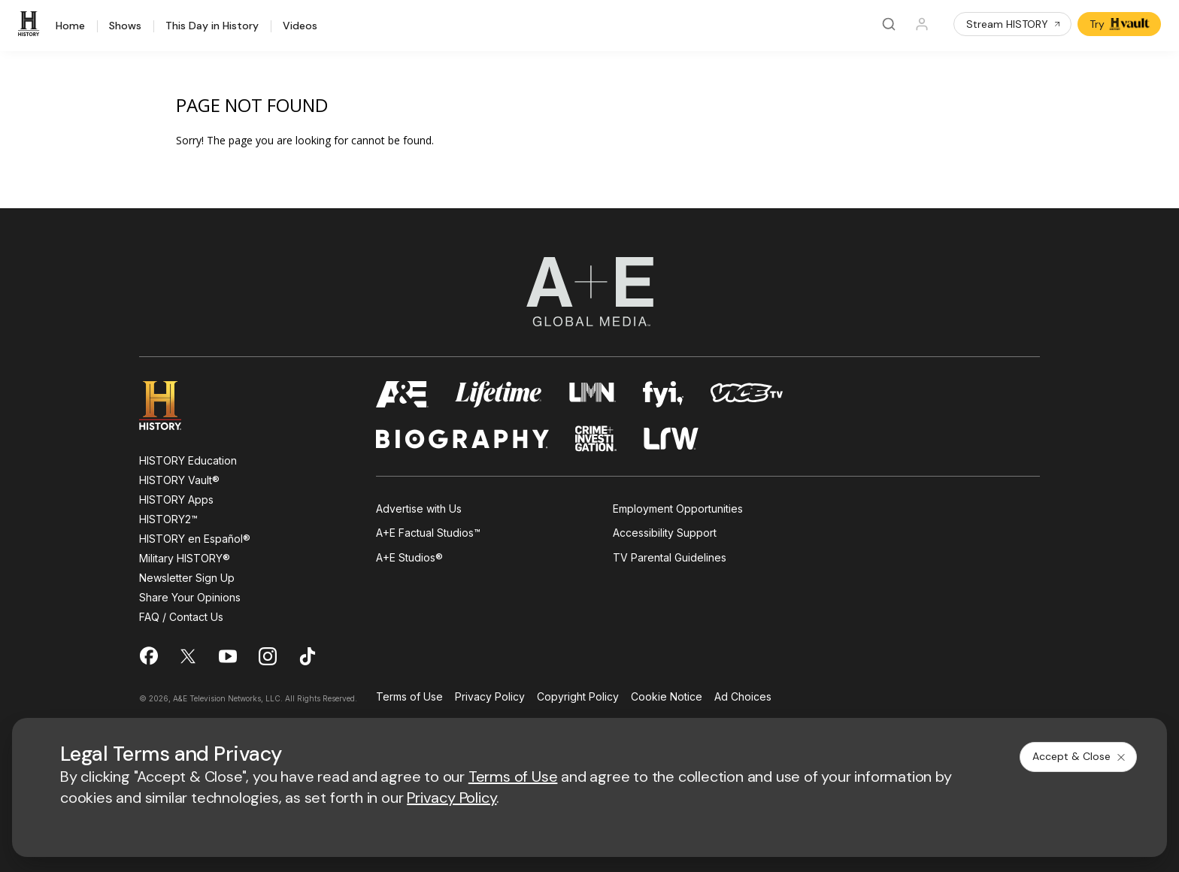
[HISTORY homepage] (171, 405)
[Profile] (921, 24)
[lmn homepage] (592, 394)
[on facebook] (148, 655)
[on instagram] (268, 656)
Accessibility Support (665, 532)
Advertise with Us (419, 508)
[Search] (888, 24)
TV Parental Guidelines (669, 557)
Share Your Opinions (190, 597)
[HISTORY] (31, 24)
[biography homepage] (462, 438)
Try (1121, 24)
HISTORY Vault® (179, 480)
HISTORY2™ (168, 519)
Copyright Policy (578, 697)
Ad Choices (742, 697)
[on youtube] (228, 656)
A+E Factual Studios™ (428, 532)
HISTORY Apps (176, 499)
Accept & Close (1079, 756)
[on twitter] (188, 656)
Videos (300, 26)
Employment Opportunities (678, 508)
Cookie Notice (666, 697)
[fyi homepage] (663, 394)
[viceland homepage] (747, 394)
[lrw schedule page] (671, 438)
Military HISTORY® (184, 558)
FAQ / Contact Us (181, 616)
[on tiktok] (308, 656)
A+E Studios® (409, 557)
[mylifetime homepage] (498, 394)
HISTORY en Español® (194, 538)
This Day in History (212, 26)
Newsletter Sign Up (187, 577)
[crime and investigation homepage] (596, 438)
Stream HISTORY (1014, 24)
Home (70, 26)
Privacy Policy (490, 697)
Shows (125, 26)
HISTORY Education (188, 460)
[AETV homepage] (402, 394)
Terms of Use (409, 697)
